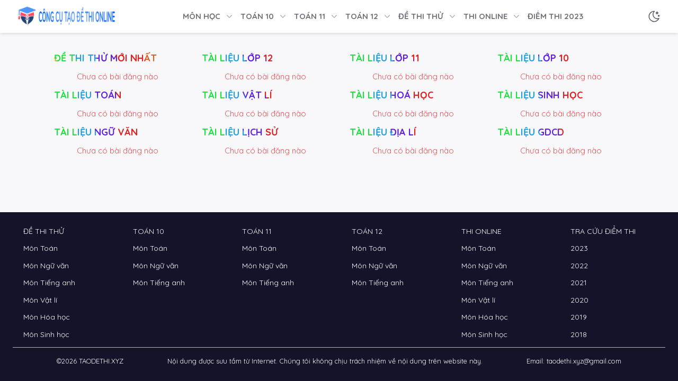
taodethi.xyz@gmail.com (584, 361)
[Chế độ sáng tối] (654, 16)
